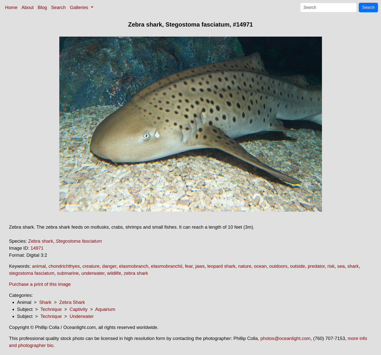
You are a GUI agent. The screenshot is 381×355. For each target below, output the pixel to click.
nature (244, 266)
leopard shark (221, 266)
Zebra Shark (72, 302)
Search (58, 7)
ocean (260, 266)
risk (331, 266)
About (28, 7)
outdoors (278, 266)
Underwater (82, 316)
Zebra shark (40, 241)
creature (90, 266)
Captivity (79, 309)
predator (316, 266)
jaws (200, 266)
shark (353, 266)
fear (189, 266)
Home (11, 7)
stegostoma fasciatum (31, 273)
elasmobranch (133, 266)
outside (297, 266)
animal (39, 266)
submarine (68, 273)
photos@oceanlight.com (285, 338)
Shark (45, 302)
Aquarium (105, 309)
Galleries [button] (80, 7)
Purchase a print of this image (40, 284)
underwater (92, 273)
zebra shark (136, 273)
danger (109, 266)
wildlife (114, 273)
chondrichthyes (64, 266)
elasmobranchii (166, 266)
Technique (51, 309)
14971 (37, 248)
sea (341, 266)
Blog (42, 7)
